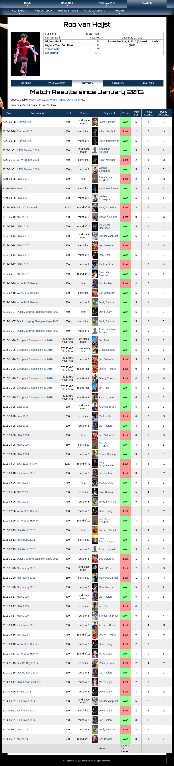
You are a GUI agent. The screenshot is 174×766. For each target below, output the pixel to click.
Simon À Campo (108, 216)
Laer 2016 (22, 406)
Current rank (53, 37)
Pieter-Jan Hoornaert (105, 226)
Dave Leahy (106, 311)
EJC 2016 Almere (27, 463)
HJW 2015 (23, 596)
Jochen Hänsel (107, 530)
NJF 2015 (22, 634)
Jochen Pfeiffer (107, 368)
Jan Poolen (105, 283)
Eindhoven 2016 (26, 473)
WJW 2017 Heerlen (28, 283)
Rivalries (148, 83)
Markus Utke (106, 264)
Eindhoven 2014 (26, 701)
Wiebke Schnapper (105, 169)
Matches (87, 83)
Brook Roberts (107, 349)
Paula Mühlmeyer (109, 140)
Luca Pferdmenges (106, 540)
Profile (26, 83)
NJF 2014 (22, 729)
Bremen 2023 (24, 121)
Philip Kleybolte (107, 549)
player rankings (75, 99)
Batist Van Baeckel (104, 274)
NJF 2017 (22, 264)
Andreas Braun (107, 406)
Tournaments (56, 83)
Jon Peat (104, 340)
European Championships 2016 (35, 340)
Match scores (36, 99)
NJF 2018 (22, 216)
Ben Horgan (106, 739)
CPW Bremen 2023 (28, 150)
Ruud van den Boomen (107, 331)
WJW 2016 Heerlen (28, 511)
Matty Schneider (108, 207)
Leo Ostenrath (107, 245)
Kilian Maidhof (107, 131)
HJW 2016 (23, 435)
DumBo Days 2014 (27, 663)
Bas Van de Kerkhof (105, 179)
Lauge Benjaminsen (106, 464)
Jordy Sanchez (107, 302)
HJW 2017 (23, 235)
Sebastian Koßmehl (104, 150)
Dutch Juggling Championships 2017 (37, 311)
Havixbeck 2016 (26, 530)
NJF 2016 (22, 482)
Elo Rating (51, 52)
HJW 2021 (23, 178)
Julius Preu (105, 568)
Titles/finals (52, 49)
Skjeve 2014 (24, 691)
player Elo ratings (55, 99)
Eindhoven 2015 (26, 625)
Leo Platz (104, 606)
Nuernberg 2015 (26, 568)
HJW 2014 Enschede (29, 682)
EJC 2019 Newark (27, 207)
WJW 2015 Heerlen (28, 644)
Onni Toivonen (107, 587)
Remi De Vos (106, 663)
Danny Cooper (107, 378)
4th (98, 45)
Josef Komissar (107, 121)
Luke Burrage (106, 492)
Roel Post (104, 254)
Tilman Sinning (107, 454)
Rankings (118, 83)
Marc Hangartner (108, 577)
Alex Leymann (107, 397)
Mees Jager (105, 653)
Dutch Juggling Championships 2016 (37, 558)
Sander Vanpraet (108, 235)
